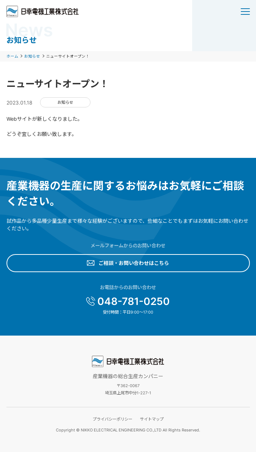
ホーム (12, 56)
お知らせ (32, 56)
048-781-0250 (133, 301)
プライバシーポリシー (112, 419)
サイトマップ (152, 419)
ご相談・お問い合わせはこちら (133, 263)
